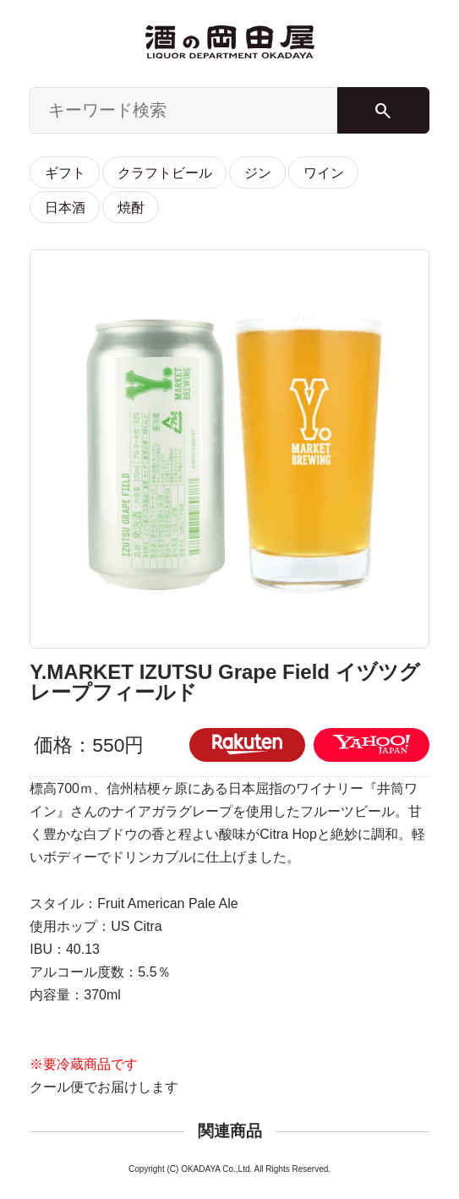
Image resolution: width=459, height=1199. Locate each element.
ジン (257, 172)
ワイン (323, 172)
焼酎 (131, 207)
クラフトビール (164, 172)
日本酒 (65, 207)
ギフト (65, 172)
